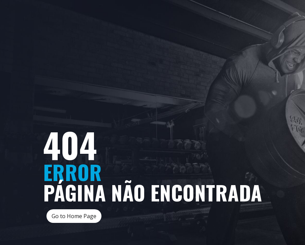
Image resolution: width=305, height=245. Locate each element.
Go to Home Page (74, 216)
